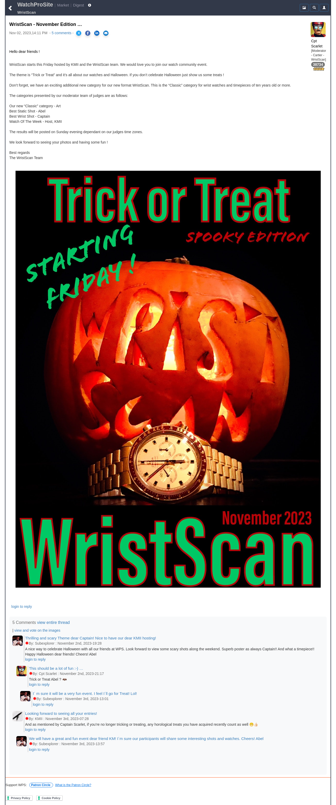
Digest (78, 5)
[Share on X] (78, 33)
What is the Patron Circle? (73, 785)
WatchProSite (35, 5)
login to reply (21, 606)
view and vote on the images (37, 630)
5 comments (61, 33)
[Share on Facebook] (87, 33)
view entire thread (53, 622)
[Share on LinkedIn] (96, 33)
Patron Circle (41, 785)
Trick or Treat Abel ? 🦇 (48, 679)
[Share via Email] (105, 33)
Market (63, 5)
